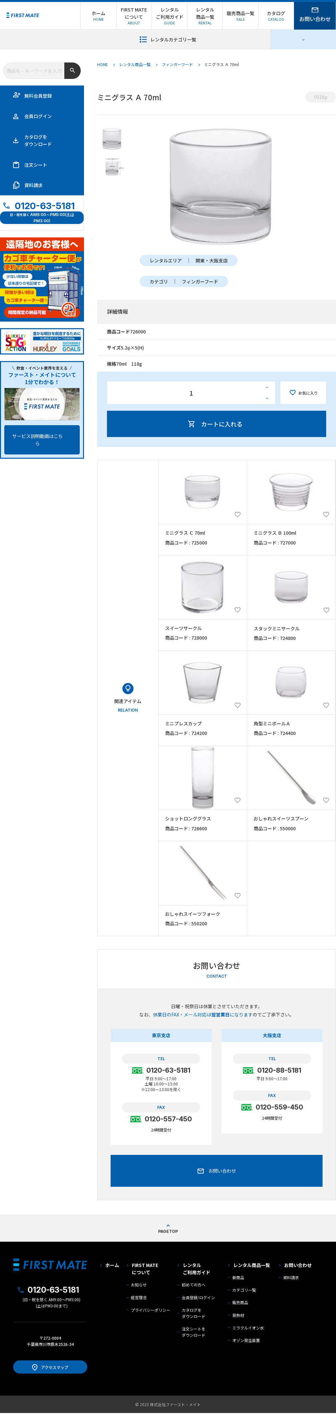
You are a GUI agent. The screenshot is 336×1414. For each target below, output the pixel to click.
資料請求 (33, 185)
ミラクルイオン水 (248, 1328)
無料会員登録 (38, 95)
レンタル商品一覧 (135, 64)
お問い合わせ (298, 1266)
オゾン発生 (246, 1341)
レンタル (196, 1270)
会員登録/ (198, 1298)
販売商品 (240, 1303)
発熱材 (238, 1316)
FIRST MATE (145, 1270)
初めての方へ (193, 1285)
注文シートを (193, 1333)
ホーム (112, 1266)
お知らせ (139, 1285)
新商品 (238, 1278)
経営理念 (139, 1298)
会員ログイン (38, 116)
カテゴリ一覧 (244, 1291)
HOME (102, 64)
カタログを (38, 141)
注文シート (35, 164)
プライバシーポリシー (150, 1311)
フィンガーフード (177, 64)
